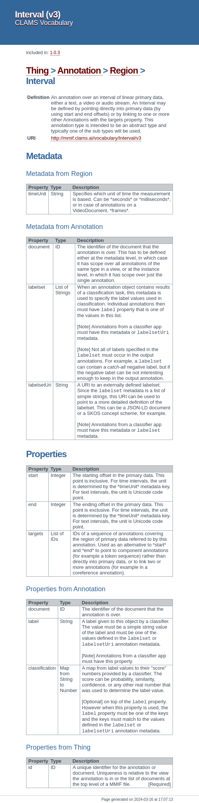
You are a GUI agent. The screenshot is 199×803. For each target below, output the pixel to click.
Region (125, 70)
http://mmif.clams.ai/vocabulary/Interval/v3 (96, 138)
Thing (38, 70)
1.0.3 (55, 52)
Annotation (80, 70)
